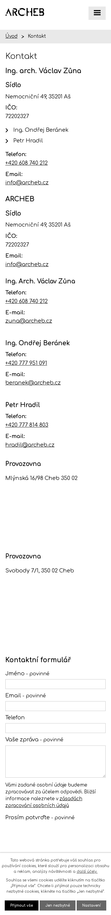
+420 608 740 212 (26, 163)
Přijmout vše (21, 905)
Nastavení (91, 905)
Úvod (11, 36)
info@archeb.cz (27, 183)
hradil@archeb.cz (29, 445)
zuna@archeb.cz (28, 321)
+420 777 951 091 (26, 363)
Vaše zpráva (34, 740)
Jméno (27, 674)
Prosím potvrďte (40, 817)
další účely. (87, 872)
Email (25, 696)
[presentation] (49, 836)
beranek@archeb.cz (33, 383)
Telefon (15, 718)
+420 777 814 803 (26, 425)
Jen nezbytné (57, 905)
